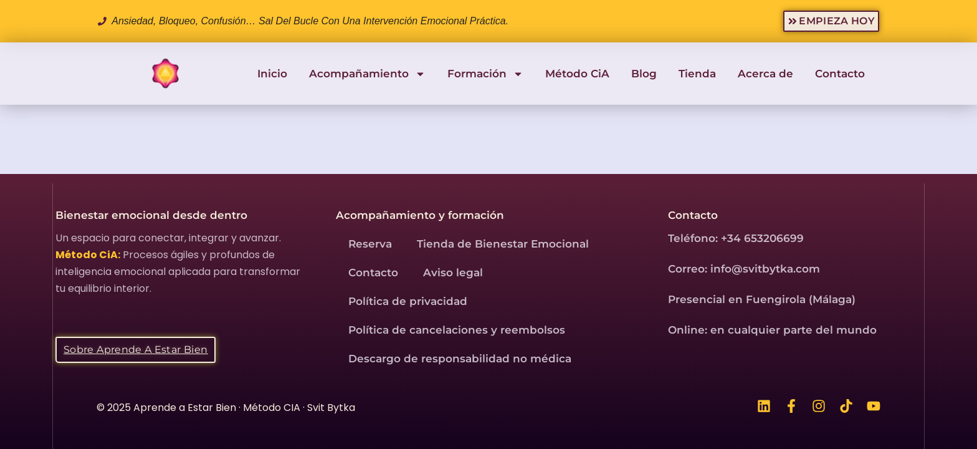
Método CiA (577, 73)
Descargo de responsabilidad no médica (459, 358)
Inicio (272, 73)
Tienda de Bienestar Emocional (503, 244)
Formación (485, 73)
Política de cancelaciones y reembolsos (456, 330)
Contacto (840, 73)
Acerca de (765, 73)
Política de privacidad (407, 301)
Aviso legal (453, 272)
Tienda (697, 73)
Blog (644, 73)
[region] (488, 412)
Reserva (370, 244)
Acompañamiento (367, 73)
